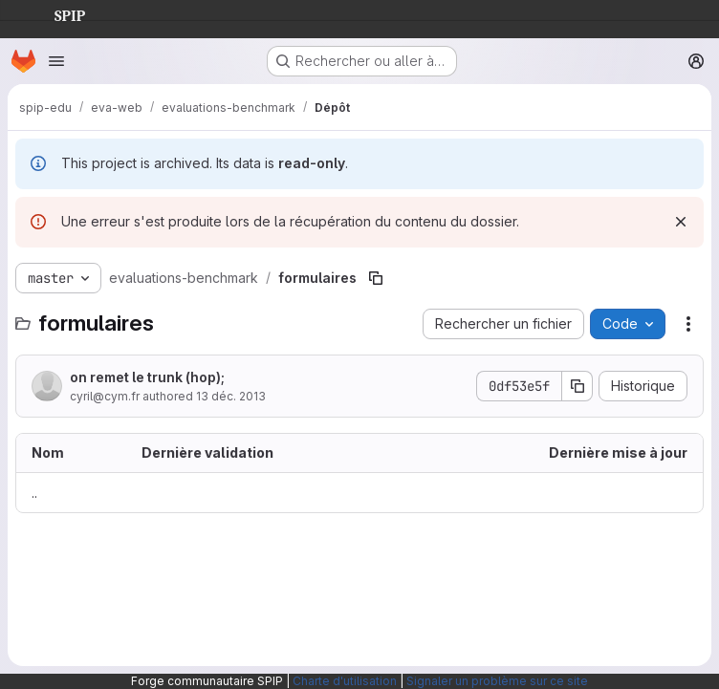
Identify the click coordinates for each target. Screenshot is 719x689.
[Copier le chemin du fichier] (375, 278)
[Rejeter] (680, 221)
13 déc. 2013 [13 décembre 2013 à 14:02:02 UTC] (231, 396)
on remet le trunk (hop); (147, 377)
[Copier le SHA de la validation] (577, 386)
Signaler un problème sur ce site (497, 681)
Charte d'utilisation (345, 681)
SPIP (54, 13)
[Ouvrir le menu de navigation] (56, 61)
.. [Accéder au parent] (34, 492)
